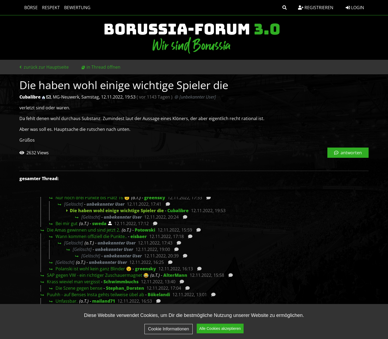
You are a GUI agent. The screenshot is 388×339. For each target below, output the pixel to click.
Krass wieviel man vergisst (73, 282)
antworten (348, 153)
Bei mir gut (66, 223)
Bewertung (74, 8)
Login (355, 8)
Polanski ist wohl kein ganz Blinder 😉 (93, 269)
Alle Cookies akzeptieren (220, 329)
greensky (154, 198)
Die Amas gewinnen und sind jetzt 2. (83, 230)
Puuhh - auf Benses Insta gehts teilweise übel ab (95, 295)
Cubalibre (178, 211)
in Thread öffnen (103, 67)
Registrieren (315, 8)
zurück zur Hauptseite (44, 67)
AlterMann (175, 275)
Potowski (145, 230)
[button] (284, 7)
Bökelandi (159, 295)
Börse (28, 8)
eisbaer (138, 236)
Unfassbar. (66, 301)
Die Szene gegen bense (78, 288)
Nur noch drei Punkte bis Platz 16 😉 (92, 198)
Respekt (48, 8)
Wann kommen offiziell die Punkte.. (91, 236)
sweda (99, 223)
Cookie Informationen (168, 329)
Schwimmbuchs (120, 282)
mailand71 (103, 301)
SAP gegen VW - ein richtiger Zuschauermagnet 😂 (98, 275)
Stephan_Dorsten (125, 288)
